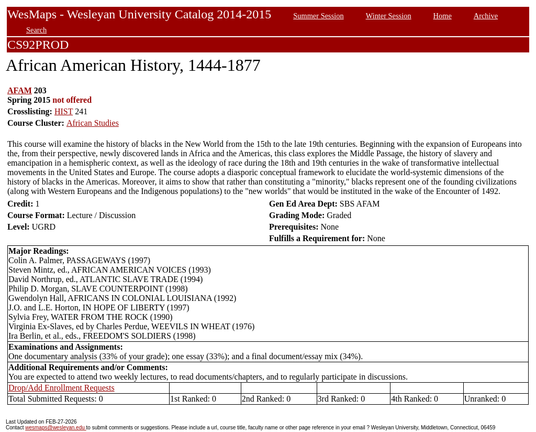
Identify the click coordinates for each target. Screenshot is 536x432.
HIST (63, 111)
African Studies (92, 122)
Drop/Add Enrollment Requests (61, 387)
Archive (486, 16)
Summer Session (318, 16)
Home (442, 16)
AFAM (19, 90)
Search (36, 30)
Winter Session (388, 16)
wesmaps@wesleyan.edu (55, 427)
